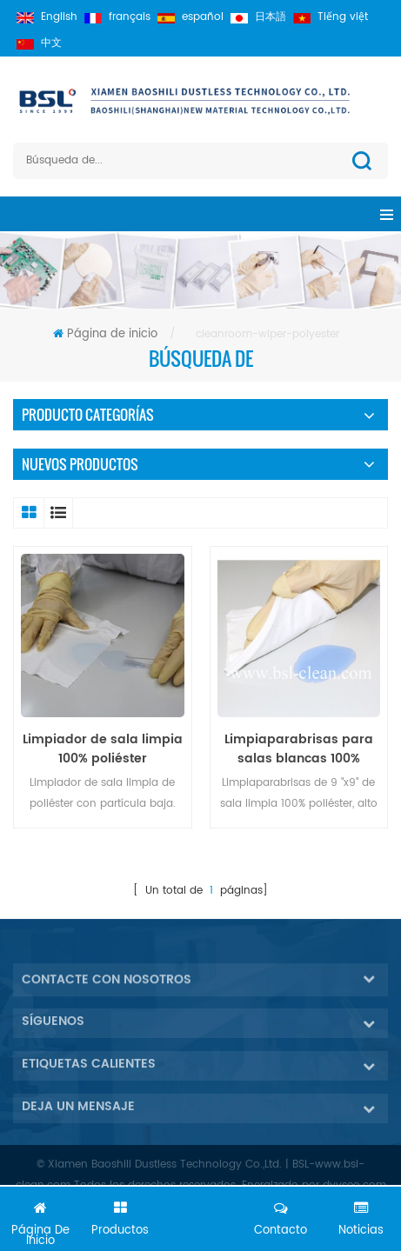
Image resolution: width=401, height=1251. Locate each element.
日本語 (258, 17)
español (190, 17)
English (47, 17)
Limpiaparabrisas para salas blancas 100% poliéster (298, 749)
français (117, 17)
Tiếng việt (330, 17)
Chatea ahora (201, 1222)
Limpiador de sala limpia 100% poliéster (103, 749)
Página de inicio (105, 334)
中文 (39, 43)
